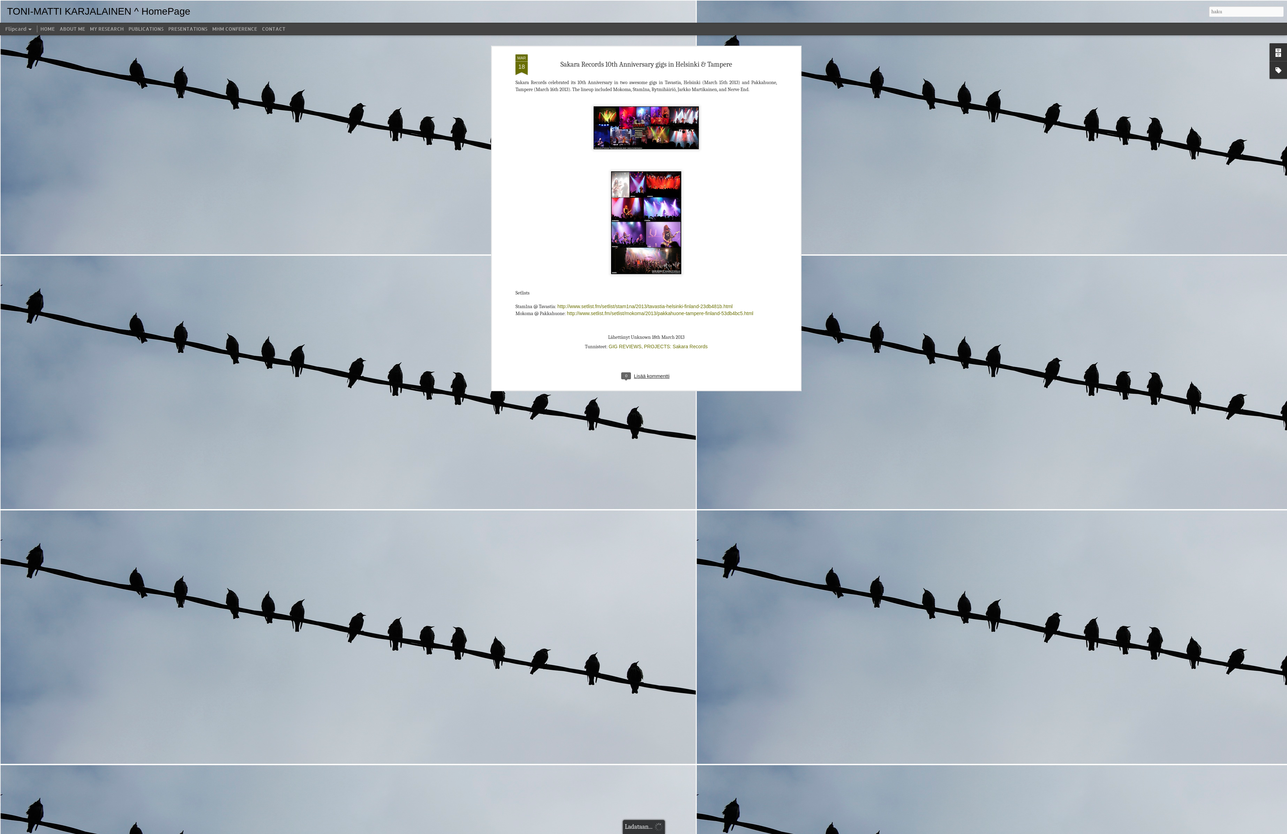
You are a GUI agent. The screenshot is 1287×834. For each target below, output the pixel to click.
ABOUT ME (72, 29)
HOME (47, 29)
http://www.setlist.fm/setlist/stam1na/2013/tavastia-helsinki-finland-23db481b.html (645, 92)
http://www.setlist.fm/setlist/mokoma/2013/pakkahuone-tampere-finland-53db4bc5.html (660, 98)
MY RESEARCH (107, 29)
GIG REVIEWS (625, 131)
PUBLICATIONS (146, 29)
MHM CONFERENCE (234, 29)
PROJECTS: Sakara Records (676, 131)
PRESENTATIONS (188, 29)
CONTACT (273, 29)
